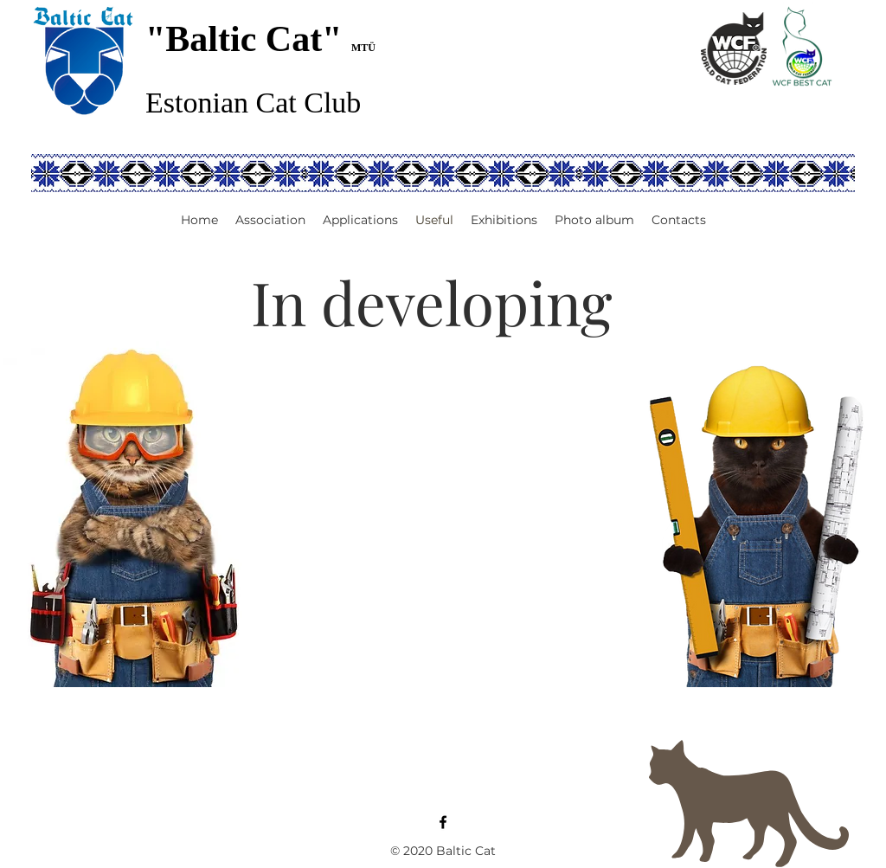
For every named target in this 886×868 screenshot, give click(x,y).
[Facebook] (443, 822)
